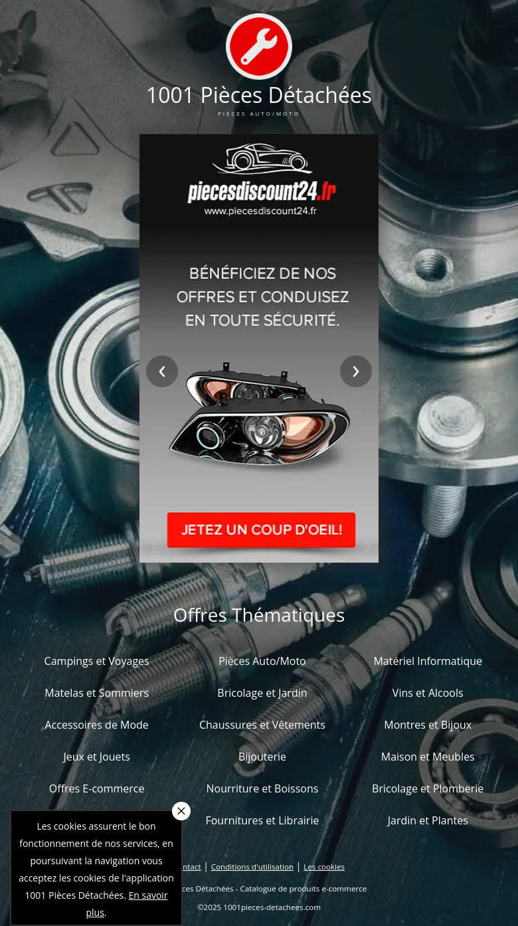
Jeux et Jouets (96, 756)
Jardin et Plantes (428, 820)
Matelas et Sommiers (96, 693)
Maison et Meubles (428, 756)
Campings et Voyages (96, 661)
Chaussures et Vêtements (262, 724)
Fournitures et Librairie (262, 820)
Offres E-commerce (97, 788)
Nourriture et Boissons (262, 788)
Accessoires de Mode (96, 724)
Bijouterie (262, 756)
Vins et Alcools (428, 693)
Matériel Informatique (427, 661)
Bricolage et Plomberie (427, 788)
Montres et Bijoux (428, 724)
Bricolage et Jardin (262, 693)
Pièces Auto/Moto (262, 661)
